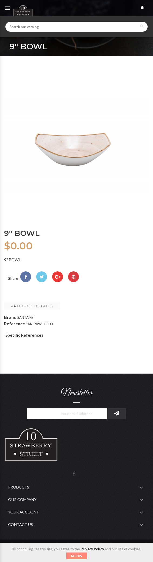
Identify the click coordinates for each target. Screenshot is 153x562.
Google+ (57, 276)
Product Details (32, 306)
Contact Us (20, 524)
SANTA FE (25, 317)
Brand (10, 317)
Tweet (41, 276)
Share (25, 276)
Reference (14, 323)
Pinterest (73, 276)
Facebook (73, 474)
